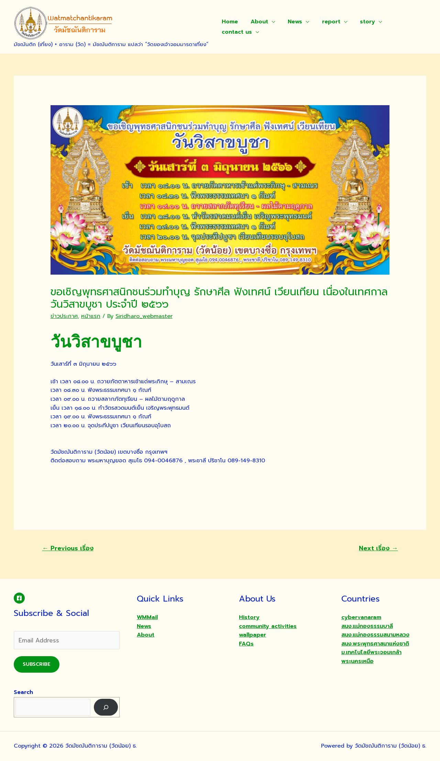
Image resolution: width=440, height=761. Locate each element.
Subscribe (37, 664)
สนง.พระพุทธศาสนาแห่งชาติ (375, 644)
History (249, 617)
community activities (268, 626)
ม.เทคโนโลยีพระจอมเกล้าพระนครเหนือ (371, 656)
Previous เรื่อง (68, 548)
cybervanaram (361, 617)
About (256, 22)
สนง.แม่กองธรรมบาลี (367, 626)
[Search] (106, 707)
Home (229, 22)
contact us (236, 32)
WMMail (147, 617)
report (325, 22)
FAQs (246, 644)
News (290, 22)
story (359, 22)
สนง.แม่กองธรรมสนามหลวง (375, 635)
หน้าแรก (90, 316)
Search (23, 692)
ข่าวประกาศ (64, 316)
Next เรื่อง (378, 548)
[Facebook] (19, 598)
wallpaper (252, 635)
